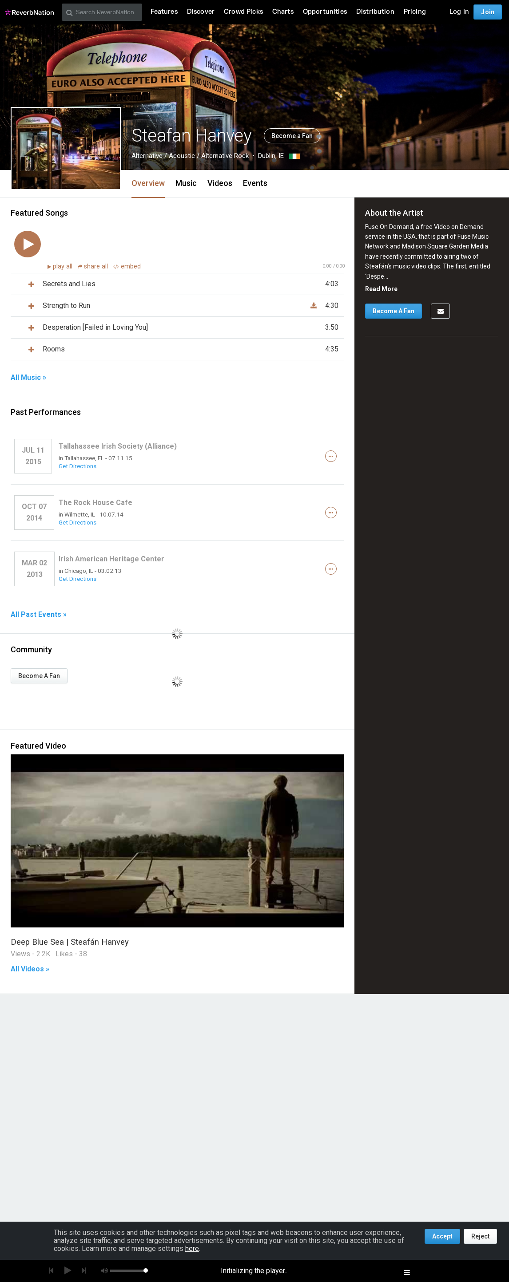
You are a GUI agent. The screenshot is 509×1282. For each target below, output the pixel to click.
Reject (480, 1236)
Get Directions (77, 465)
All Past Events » (39, 615)
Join (487, 12)
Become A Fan (39, 675)
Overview (148, 183)
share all (94, 266)
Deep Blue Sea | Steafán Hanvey (70, 942)
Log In (459, 12)
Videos (219, 183)
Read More (381, 288)
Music (186, 183)
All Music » (28, 378)
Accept (442, 1236)
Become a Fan (292, 135)
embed (127, 266)
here (192, 1248)
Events (255, 183)
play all (63, 266)
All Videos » (30, 969)
